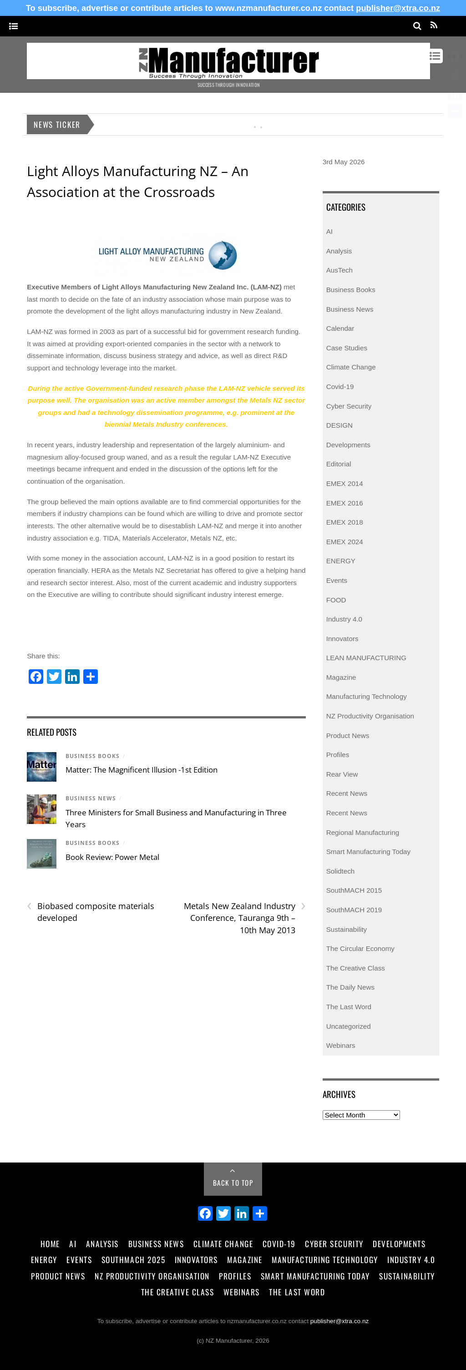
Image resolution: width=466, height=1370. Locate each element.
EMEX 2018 (344, 522)
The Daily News (350, 987)
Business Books (93, 756)
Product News (348, 735)
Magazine (341, 677)
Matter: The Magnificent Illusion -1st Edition (142, 769)
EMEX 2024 (344, 542)
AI (329, 231)
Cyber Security (349, 406)
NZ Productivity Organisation (370, 716)
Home (50, 1243)
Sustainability (346, 929)
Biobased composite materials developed (90, 912)
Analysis (339, 251)
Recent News (346, 793)
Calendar (340, 328)
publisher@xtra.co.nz (398, 8)
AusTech (339, 270)
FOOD (336, 600)
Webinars (340, 1045)
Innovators (342, 638)
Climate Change (351, 367)
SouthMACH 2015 (354, 890)
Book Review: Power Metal (112, 857)
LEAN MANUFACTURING (366, 658)
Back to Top (233, 1183)
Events (336, 580)
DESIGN (339, 425)
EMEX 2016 (344, 503)
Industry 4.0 (344, 619)
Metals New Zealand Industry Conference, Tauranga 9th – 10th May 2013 (245, 917)
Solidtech (340, 871)
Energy (44, 1259)
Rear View (342, 774)
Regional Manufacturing (362, 832)
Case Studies (346, 348)
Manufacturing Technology (366, 696)
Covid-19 (340, 386)
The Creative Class (355, 968)
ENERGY (340, 561)
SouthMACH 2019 (354, 910)
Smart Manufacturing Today (368, 851)
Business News (91, 798)
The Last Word (348, 1007)
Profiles (338, 754)
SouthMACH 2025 (133, 1259)
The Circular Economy (360, 948)
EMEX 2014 (344, 483)
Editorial (338, 464)
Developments (348, 445)
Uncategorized (348, 1026)
